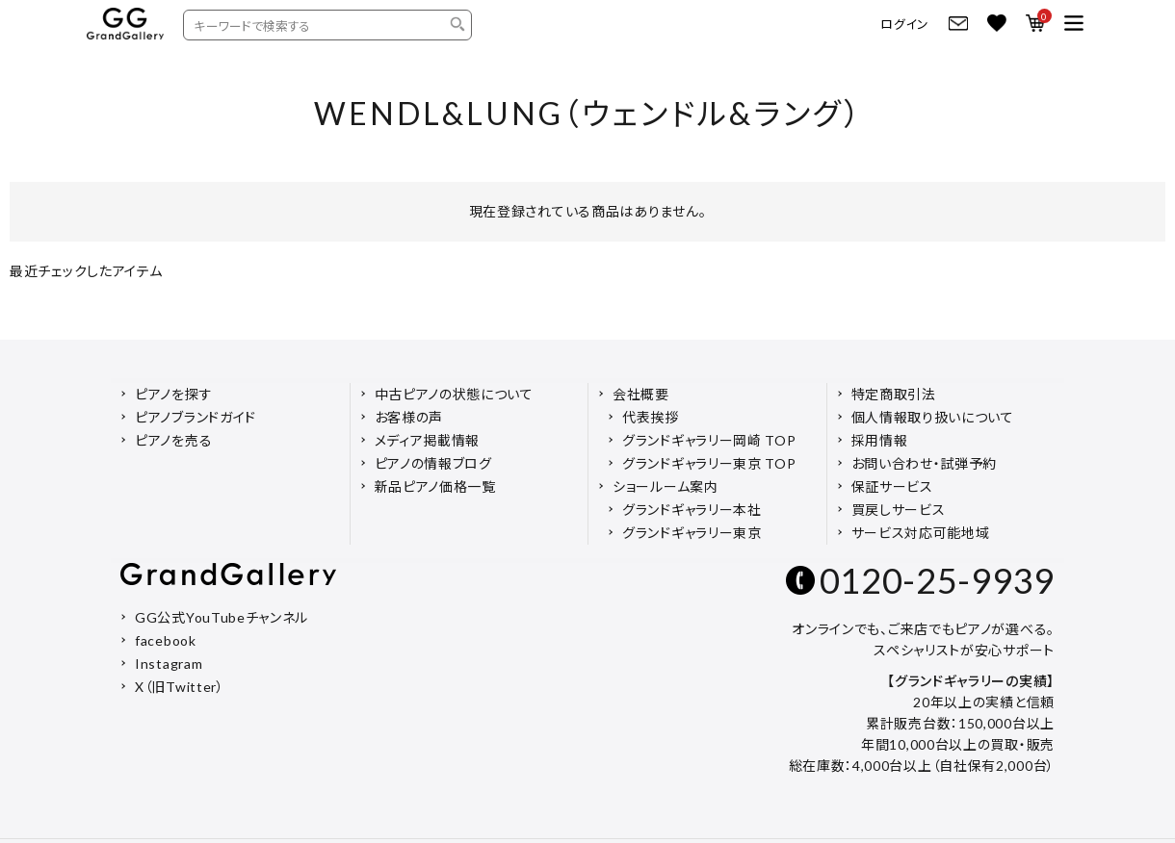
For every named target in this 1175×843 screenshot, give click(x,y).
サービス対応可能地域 (920, 532)
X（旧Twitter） (179, 686)
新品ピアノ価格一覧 (435, 486)
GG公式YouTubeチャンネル (221, 617)
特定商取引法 (893, 394)
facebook (165, 640)
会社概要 (641, 394)
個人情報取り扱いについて (932, 417)
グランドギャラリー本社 (692, 509)
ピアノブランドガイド (195, 417)
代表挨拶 (650, 417)
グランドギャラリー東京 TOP (709, 463)
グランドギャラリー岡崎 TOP (709, 440)
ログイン (904, 24)
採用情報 (879, 440)
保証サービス (892, 486)
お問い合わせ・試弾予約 (924, 463)
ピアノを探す (173, 394)
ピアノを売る (173, 440)
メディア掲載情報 (428, 440)
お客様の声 (409, 417)
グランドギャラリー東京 (692, 532)
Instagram (168, 663)
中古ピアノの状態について (454, 394)
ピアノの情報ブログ (433, 463)
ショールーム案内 (665, 486)
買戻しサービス (898, 509)
